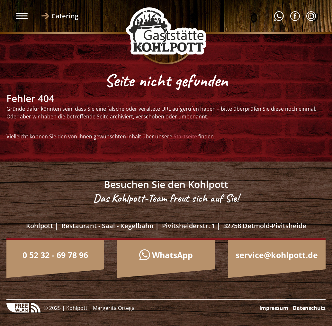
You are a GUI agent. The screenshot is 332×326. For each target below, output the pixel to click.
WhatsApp (172, 254)
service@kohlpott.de (277, 254)
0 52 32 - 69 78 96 (55, 254)
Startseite (185, 136)
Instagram (311, 16)
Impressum (273, 308)
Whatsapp (279, 16)
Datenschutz (309, 308)
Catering (64, 16)
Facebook (295, 16)
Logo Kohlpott (166, 31)
